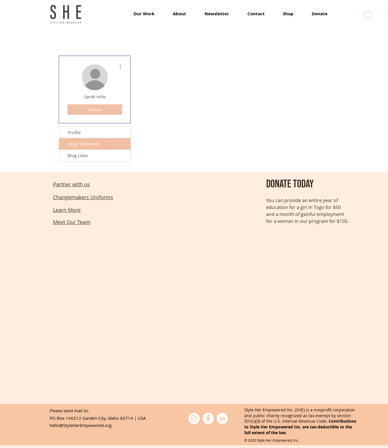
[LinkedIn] (222, 418)
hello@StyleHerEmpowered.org (80, 425)
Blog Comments (83, 144)
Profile (74, 132)
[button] (368, 13)
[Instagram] (194, 418)
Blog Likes (78, 155)
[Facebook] (208, 418)
